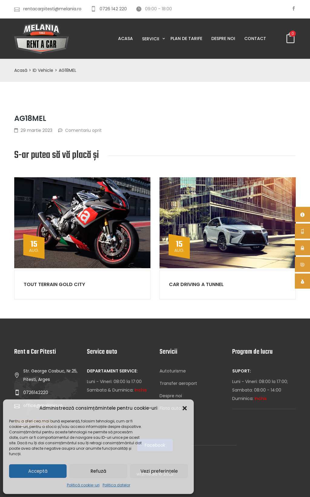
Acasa (125, 38)
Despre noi (223, 38)
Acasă (20, 70)
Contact (255, 38)
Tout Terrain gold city (54, 284)
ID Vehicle (43, 70)
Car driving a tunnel (196, 284)
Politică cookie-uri (83, 485)
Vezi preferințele (159, 471)
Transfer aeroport (178, 383)
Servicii (151, 39)
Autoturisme (173, 371)
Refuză (98, 471)
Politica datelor (116, 485)
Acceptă (38, 471)
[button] (185, 408)
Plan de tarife (186, 38)
